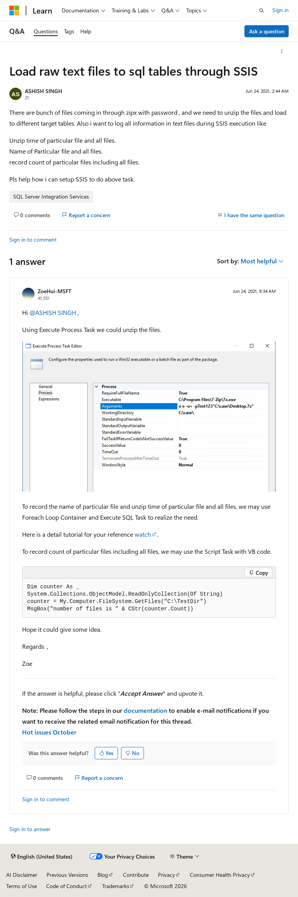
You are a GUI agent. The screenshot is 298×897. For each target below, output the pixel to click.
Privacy (166, 874)
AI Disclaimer (21, 874)
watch (143, 534)
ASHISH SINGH (43, 91)
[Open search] (261, 10)
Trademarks (115, 886)
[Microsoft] (14, 10)
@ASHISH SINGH (53, 312)
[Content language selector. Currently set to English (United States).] (41, 856)
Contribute (136, 874)
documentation (145, 710)
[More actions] (282, 51)
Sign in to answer (29, 829)
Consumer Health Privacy (220, 874)
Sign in (280, 10)
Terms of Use (21, 886)
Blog (102, 874)
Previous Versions (67, 874)
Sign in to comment (33, 239)
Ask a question (266, 31)
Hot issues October (49, 732)
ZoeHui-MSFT (54, 291)
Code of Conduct (66, 886)
